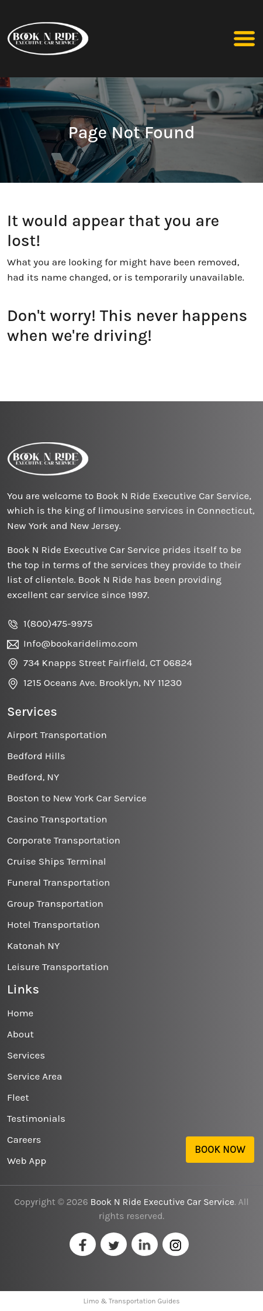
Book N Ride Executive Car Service (162, 1201)
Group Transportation (55, 903)
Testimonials (36, 1118)
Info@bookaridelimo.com (80, 643)
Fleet (18, 1097)
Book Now (220, 1149)
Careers (24, 1139)
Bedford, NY (33, 777)
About (20, 1034)
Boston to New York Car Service (77, 798)
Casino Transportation (57, 819)
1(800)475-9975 (58, 623)
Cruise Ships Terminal (56, 861)
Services (26, 1055)
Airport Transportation (57, 734)
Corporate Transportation (63, 840)
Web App (26, 1160)
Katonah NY (33, 945)
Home (20, 1013)
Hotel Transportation (53, 924)
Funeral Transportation (58, 882)
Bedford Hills (36, 756)
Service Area (34, 1076)
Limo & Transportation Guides (131, 1301)
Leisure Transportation (58, 966)
